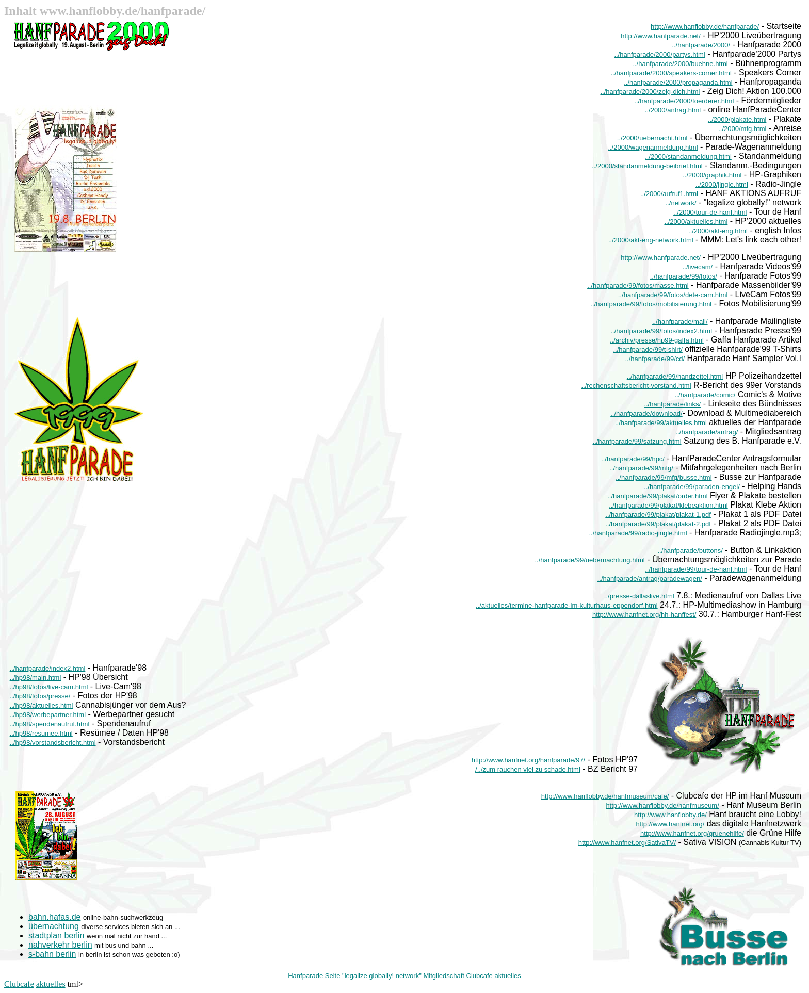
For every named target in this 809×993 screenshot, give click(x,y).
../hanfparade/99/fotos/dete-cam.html (672, 295)
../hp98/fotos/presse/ (40, 696)
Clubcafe (479, 976)
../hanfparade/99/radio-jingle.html (638, 533)
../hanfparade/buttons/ (689, 551)
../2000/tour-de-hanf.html (710, 212)
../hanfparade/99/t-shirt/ (647, 349)
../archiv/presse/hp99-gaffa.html (657, 340)
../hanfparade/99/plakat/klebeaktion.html (668, 505)
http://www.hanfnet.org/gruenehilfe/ (692, 833)
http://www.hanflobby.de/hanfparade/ (705, 26)
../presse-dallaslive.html (639, 596)
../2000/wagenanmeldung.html (653, 147)
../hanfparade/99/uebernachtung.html (590, 560)
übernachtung (53, 926)
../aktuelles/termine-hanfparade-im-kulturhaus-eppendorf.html (567, 605)
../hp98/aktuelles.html (41, 705)
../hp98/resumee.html (41, 733)
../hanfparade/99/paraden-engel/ (692, 487)
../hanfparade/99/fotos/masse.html (638, 285)
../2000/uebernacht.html (652, 138)
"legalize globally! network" (382, 976)
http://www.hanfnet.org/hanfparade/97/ (528, 760)
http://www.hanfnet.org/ (670, 824)
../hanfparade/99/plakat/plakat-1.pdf (658, 514)
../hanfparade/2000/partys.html (659, 54)
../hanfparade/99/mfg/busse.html (663, 477)
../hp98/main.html (35, 677)
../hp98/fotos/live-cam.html (49, 687)
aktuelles (507, 976)
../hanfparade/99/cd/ (655, 359)
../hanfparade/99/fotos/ (683, 276)
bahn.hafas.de (54, 917)
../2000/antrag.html (673, 110)
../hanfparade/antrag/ (707, 432)
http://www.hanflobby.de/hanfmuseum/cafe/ (605, 796)
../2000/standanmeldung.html (688, 156)
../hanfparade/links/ (672, 404)
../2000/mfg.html (742, 129)
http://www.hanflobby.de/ (670, 815)
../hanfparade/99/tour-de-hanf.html (696, 569)
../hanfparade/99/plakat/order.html (657, 496)
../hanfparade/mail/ (680, 321)
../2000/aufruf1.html (669, 194)
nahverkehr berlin (60, 944)
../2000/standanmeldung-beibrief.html (647, 166)
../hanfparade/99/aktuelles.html (661, 423)
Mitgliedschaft (443, 976)
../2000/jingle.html (721, 184)
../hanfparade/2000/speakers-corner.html (671, 73)
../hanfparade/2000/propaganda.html (678, 82)
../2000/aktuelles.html (695, 221)
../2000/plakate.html (737, 119)
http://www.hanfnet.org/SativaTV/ (627, 843)
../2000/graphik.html (712, 175)
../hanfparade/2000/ (701, 45)
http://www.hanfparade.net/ (661, 36)
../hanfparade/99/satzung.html (637, 441)
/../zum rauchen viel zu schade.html (527, 769)
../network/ (681, 203)
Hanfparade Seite (314, 976)
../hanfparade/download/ (646, 413)
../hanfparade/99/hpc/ (633, 459)
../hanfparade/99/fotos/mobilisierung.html (650, 304)
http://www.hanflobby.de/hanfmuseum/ (662, 805)
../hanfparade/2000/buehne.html (680, 64)
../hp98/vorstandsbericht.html (53, 742)
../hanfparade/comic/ (705, 395)
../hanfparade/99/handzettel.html (675, 376)
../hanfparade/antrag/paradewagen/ (649, 578)
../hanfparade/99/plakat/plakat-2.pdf (658, 524)
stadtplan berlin (56, 935)
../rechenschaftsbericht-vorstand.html (636, 385)
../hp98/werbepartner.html (48, 715)
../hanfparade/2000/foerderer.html (684, 101)
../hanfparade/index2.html (48, 668)
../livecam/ (698, 267)
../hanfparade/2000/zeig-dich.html (650, 91)
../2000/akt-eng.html (718, 231)
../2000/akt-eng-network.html (650, 240)
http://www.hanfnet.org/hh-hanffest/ (644, 614)
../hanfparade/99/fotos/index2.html (661, 331)
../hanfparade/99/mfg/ (641, 468)
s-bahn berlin (52, 954)
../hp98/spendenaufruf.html (50, 724)
